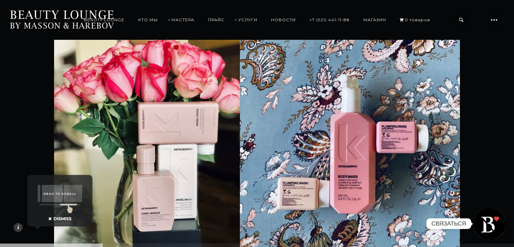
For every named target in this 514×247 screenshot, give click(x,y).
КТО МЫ (148, 19)
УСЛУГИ (247, 19)
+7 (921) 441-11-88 (329, 19)
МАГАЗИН (374, 19)
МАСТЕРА (182, 19)
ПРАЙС (216, 19)
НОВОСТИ (283, 19)
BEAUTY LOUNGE (104, 19)
